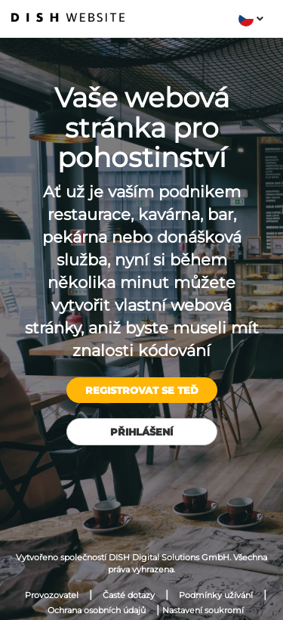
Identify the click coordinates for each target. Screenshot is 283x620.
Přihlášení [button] (141, 432)
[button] (251, 19)
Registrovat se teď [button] (141, 390)
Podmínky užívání (216, 595)
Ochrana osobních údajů (97, 610)
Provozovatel (51, 595)
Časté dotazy (129, 595)
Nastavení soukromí (203, 610)
